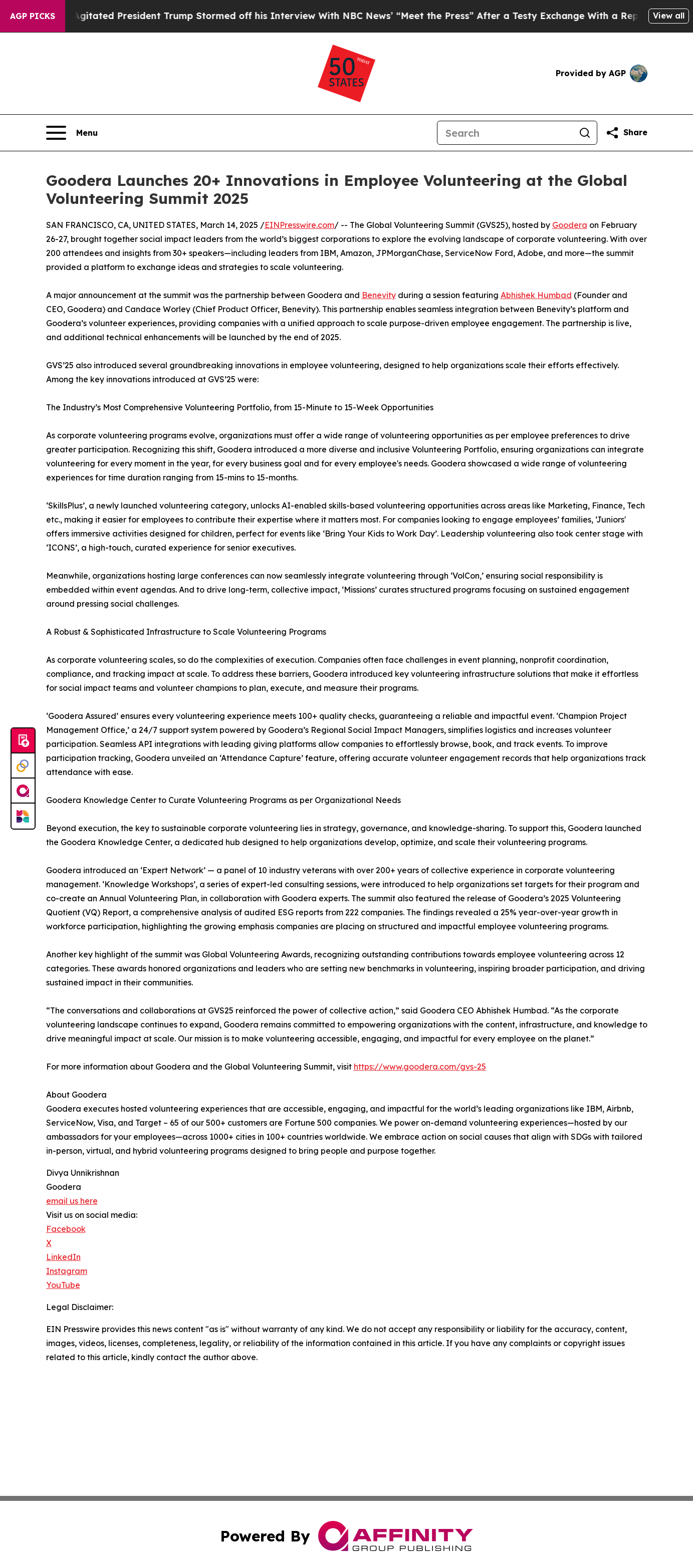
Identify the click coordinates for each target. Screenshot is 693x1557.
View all (668, 16)
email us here (72, 1201)
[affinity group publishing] (23, 791)
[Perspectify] (23, 766)
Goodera (569, 225)
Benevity (379, 295)
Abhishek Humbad (536, 295)
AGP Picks (32, 16)
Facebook (66, 1229)
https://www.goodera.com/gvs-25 (420, 1067)
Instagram (66, 1271)
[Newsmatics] (23, 816)
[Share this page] (626, 133)
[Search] (505, 132)
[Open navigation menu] (72, 133)
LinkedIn (63, 1257)
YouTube (63, 1285)
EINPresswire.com (299, 225)
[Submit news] (23, 740)
